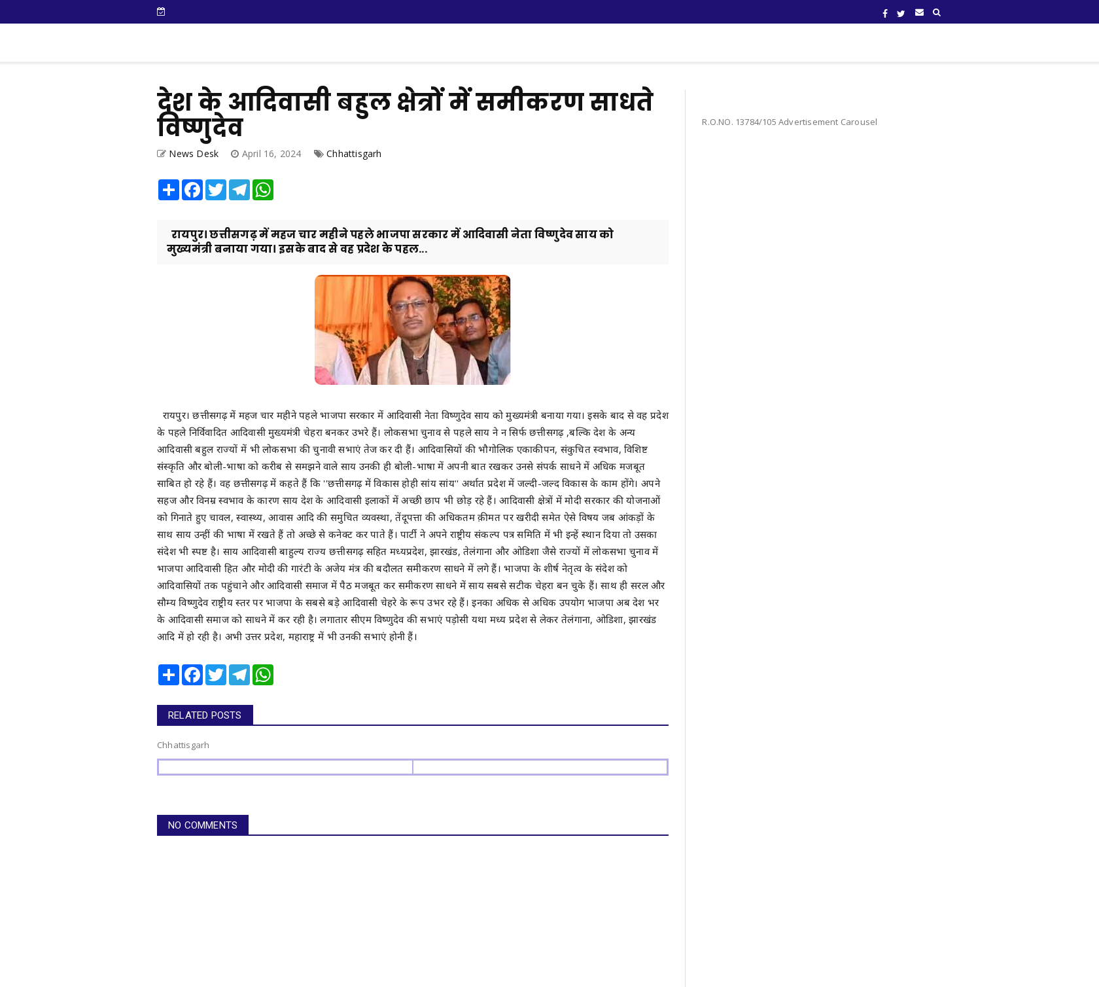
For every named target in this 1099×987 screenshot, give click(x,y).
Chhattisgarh (353, 153)
